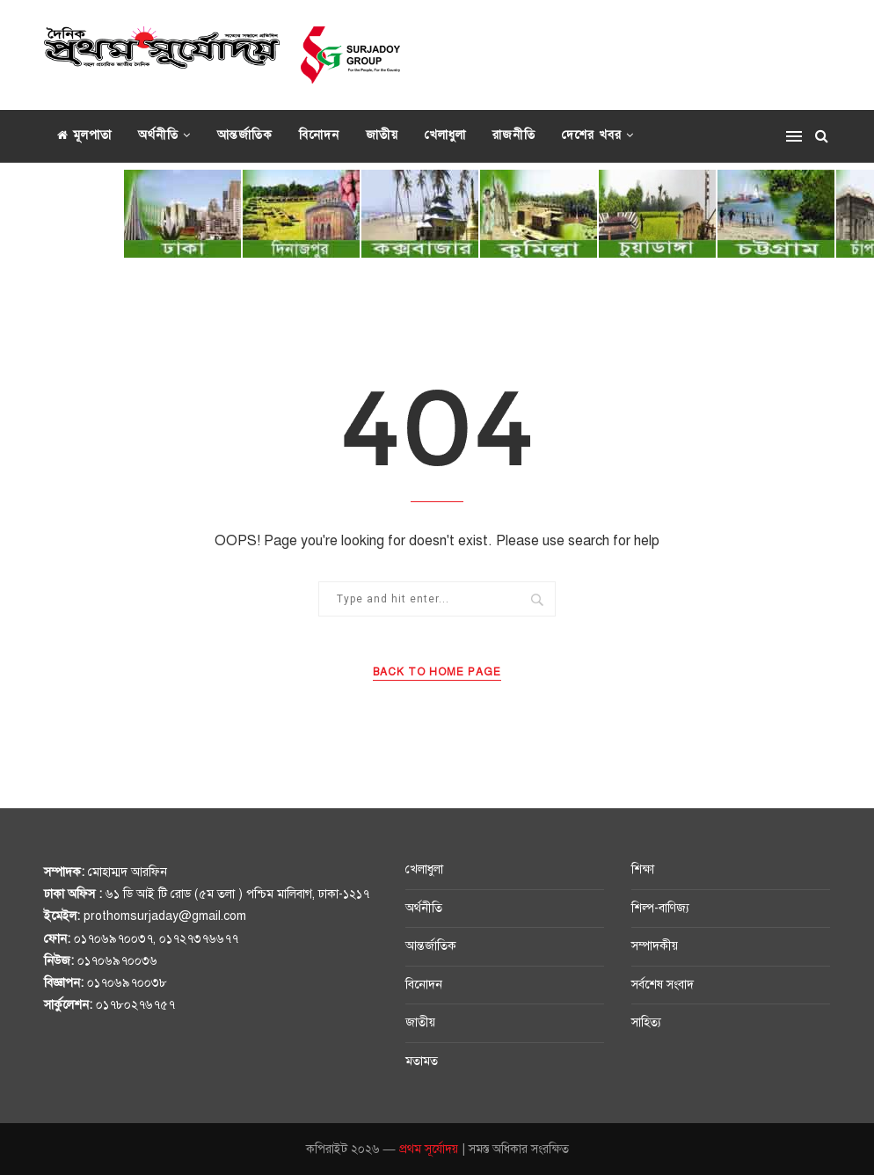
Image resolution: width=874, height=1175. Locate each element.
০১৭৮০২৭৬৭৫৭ (135, 1004)
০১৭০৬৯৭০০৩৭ (113, 938)
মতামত (421, 1061)
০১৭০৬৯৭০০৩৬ (117, 960)
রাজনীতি (513, 135)
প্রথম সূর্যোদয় (428, 1149)
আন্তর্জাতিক (245, 135)
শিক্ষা (642, 869)
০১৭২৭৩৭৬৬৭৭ (198, 938)
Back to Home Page (437, 672)
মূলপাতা (84, 135)
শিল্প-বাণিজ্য (660, 908)
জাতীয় (382, 135)
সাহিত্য (646, 1022)
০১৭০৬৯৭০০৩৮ (127, 982)
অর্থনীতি (158, 135)
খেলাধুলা (445, 135)
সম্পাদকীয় (654, 945)
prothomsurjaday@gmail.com (165, 916)
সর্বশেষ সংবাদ (662, 984)
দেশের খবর (592, 135)
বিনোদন (319, 135)
